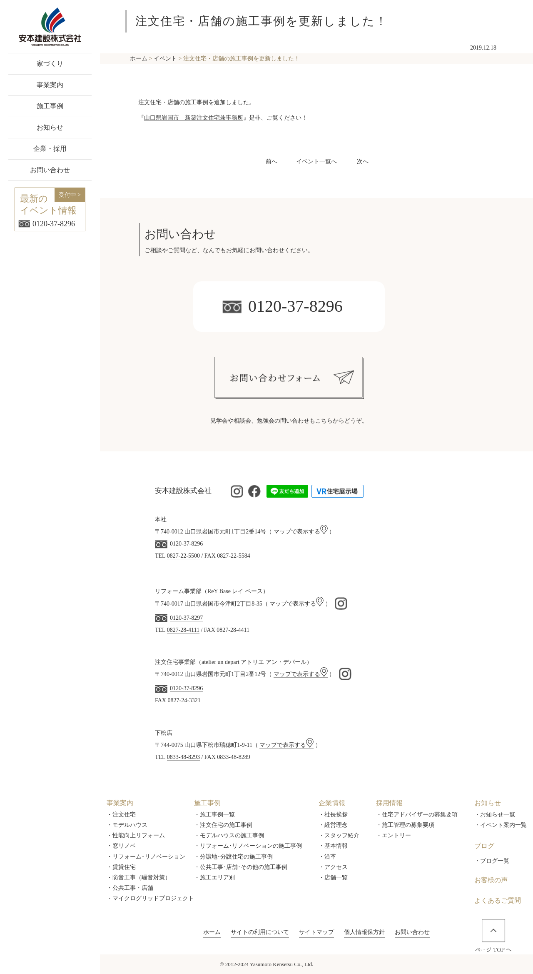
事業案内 (50, 84)
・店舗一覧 (333, 877)
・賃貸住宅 (121, 867)
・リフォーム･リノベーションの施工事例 (248, 846)
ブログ (484, 845)
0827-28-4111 (183, 630)
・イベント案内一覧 (500, 825)
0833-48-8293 (183, 757)
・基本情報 (333, 846)
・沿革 (327, 857)
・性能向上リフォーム (136, 835)
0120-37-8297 (186, 618)
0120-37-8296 (46, 224)
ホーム (212, 932)
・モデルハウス (127, 825)
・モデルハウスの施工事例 (229, 835)
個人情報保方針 (364, 932)
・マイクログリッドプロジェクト (150, 898)
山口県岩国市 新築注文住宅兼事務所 (193, 118)
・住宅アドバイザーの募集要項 (417, 814)
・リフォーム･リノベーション (146, 857)
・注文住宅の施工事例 (223, 825)
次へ (363, 161)
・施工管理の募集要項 (405, 825)
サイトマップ (316, 932)
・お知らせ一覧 (494, 814)
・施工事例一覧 (214, 814)
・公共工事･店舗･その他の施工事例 (240, 867)
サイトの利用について (260, 932)
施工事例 (50, 106)
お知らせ (50, 127)
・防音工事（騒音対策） (139, 877)
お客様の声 (491, 880)
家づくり (50, 63)
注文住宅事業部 (175, 662)
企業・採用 (50, 148)
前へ (271, 161)
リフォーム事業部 (178, 591)
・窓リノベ (121, 846)
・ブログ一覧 (491, 861)
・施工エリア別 (214, 877)
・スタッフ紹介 (339, 835)
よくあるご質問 (497, 900)
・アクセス (333, 867)
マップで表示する (301, 531)
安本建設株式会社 (183, 491)
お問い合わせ (50, 169)
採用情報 (389, 802)
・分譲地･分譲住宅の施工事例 (233, 857)
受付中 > (70, 195)
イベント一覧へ (316, 161)
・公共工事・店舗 (130, 888)
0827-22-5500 (183, 556)
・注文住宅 (121, 814)
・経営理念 (333, 825)
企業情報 (332, 802)
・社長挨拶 (333, 814)
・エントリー (393, 835)
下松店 (163, 733)
